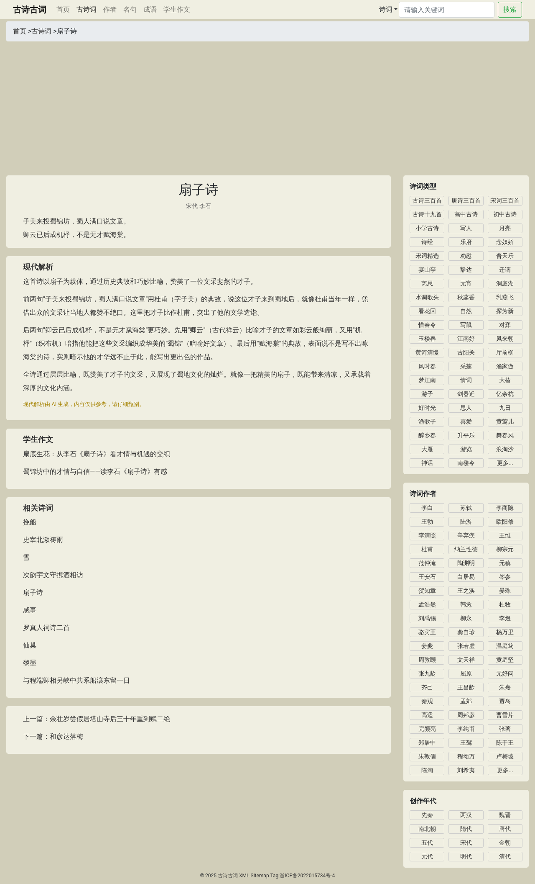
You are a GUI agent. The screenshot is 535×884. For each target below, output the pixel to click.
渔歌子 (427, 421)
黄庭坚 (505, 659)
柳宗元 (505, 549)
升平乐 (466, 435)
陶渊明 (466, 563)
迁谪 (505, 269)
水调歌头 (427, 297)
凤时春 (427, 366)
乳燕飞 (505, 297)
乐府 (466, 242)
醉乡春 (427, 435)
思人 (466, 407)
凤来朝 (505, 338)
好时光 (427, 407)
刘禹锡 (427, 618)
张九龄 (427, 673)
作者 (110, 9)
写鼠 (466, 324)
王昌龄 (466, 687)
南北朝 (427, 828)
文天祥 (466, 659)
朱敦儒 (427, 756)
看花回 (427, 311)
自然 (466, 311)
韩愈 (466, 604)
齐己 (427, 687)
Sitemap (260, 876)
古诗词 (86, 9)
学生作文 (176, 9)
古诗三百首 (427, 200)
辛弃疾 (466, 535)
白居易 (466, 576)
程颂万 (466, 756)
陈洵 (427, 770)
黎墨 (29, 663)
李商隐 (505, 507)
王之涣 (466, 590)
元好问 (505, 673)
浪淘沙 (505, 449)
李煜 (505, 618)
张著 (505, 728)
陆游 (466, 521)
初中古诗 (505, 214)
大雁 (427, 449)
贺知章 (427, 590)
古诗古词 (29, 10)
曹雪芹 (505, 715)
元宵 (466, 283)
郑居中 (427, 742)
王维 (505, 535)
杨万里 (505, 632)
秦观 (427, 701)
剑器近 (466, 394)
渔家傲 (505, 366)
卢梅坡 (505, 756)
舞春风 (505, 435)
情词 (466, 380)
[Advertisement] (267, 104)
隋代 (466, 828)
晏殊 (505, 590)
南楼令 (466, 463)
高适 (427, 715)
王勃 (427, 521)
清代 (505, 856)
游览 (466, 449)
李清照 (427, 535)
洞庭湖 (505, 283)
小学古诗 (427, 228)
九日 (505, 407)
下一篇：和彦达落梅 (53, 736)
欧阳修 (505, 521)
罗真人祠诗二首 (46, 628)
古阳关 (466, 352)
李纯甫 (466, 728)
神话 (427, 463)
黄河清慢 (427, 352)
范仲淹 (427, 563)
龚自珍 (466, 632)
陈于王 (505, 742)
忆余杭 (505, 394)
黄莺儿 (505, 421)
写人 (466, 228)
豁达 (466, 269)
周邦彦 (466, 715)
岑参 (505, 576)
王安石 (427, 576)
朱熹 (505, 687)
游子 (427, 394)
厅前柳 (505, 352)
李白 (427, 507)
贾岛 (505, 701)
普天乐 (505, 255)
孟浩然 (427, 604)
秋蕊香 (466, 297)
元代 (427, 856)
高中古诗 (466, 214)
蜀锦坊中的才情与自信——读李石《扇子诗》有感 (95, 471)
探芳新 (505, 311)
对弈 (505, 324)
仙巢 (29, 645)
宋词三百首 (505, 200)
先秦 (427, 815)
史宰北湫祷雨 (43, 540)
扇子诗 (33, 592)
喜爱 (466, 421)
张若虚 (466, 645)
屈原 (466, 673)
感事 (29, 610)
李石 (205, 206)
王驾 (466, 742)
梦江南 (427, 380)
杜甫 (427, 549)
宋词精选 (427, 255)
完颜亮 (427, 728)
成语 (150, 9)
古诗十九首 (427, 214)
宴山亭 (427, 269)
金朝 (505, 842)
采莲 (466, 366)
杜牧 (505, 604)
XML (244, 876)
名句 (130, 9)
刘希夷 (466, 770)
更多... (505, 463)
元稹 (505, 563)
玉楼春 (427, 338)
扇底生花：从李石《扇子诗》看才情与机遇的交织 (96, 454)
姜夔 (427, 645)
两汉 (466, 815)
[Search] (446, 10)
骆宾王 (427, 632)
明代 (466, 856)
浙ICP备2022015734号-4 (307, 876)
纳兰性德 (466, 549)
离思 (427, 283)
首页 (64, 8)
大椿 (505, 380)
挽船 (29, 522)
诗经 (427, 242)
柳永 (466, 618)
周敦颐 (427, 659)
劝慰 (466, 255)
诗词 (385, 9)
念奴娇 (505, 242)
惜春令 (427, 324)
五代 (427, 842)
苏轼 (466, 507)
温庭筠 (505, 645)
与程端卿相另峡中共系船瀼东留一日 (76, 680)
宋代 (192, 206)
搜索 (510, 9)
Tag (274, 876)
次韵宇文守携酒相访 (53, 575)
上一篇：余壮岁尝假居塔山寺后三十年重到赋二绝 (96, 719)
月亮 (505, 228)
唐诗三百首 (466, 200)
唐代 (505, 828)
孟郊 (466, 701)
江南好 (466, 338)
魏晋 (505, 815)
